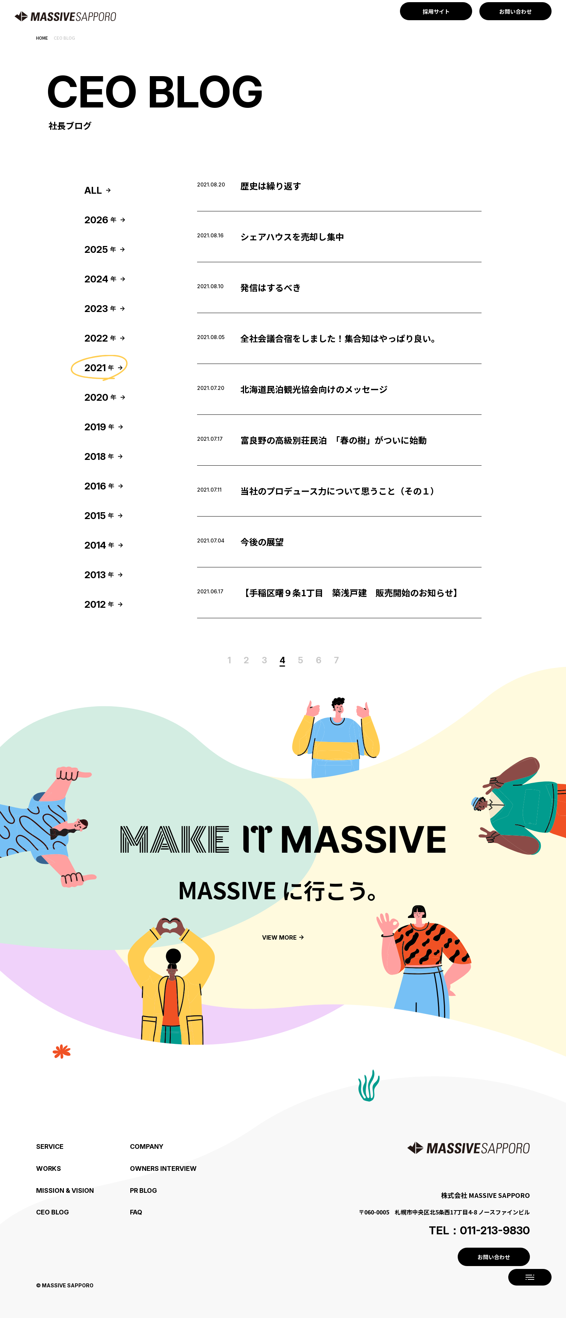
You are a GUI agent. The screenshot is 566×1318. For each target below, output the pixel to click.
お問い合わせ (494, 1257)
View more (279, 937)
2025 (100, 249)
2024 (100, 279)
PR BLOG (143, 1190)
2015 (99, 515)
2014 (99, 545)
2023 (100, 308)
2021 (99, 367)
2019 (99, 426)
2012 (99, 604)
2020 (100, 397)
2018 (99, 456)
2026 (100, 219)
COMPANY (147, 1146)
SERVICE (50, 1146)
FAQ (136, 1212)
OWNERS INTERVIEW (163, 1168)
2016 (99, 486)
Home (42, 38)
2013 (99, 574)
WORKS (48, 1168)
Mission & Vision (65, 1190)
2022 (100, 338)
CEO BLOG (52, 1212)
